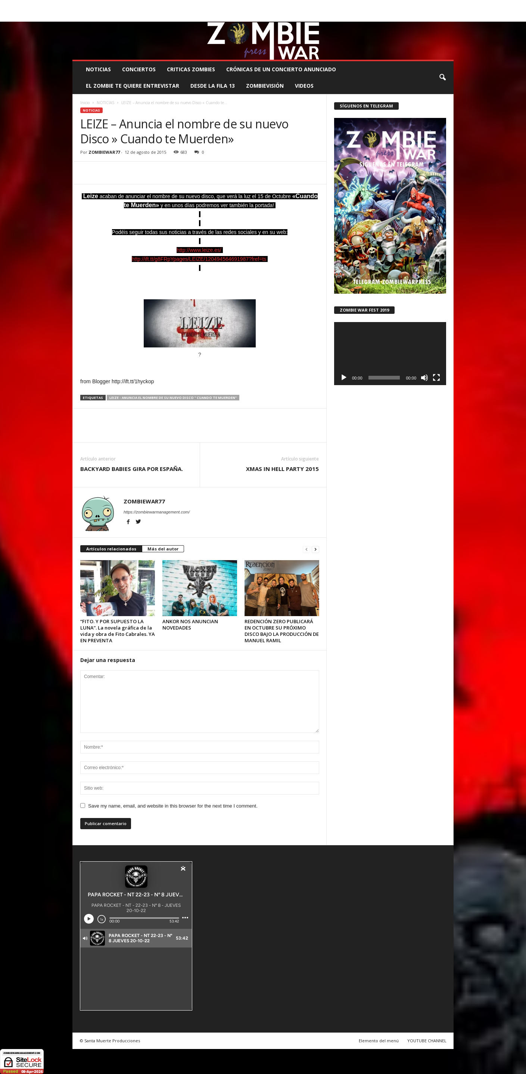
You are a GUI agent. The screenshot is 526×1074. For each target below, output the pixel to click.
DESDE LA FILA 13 (212, 85)
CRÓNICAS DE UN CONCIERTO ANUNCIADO (281, 69)
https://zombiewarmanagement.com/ (157, 512)
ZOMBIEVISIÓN (265, 85)
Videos (304, 85)
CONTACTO (357, 5)
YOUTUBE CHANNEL (426, 1040)
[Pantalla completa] (436, 377)
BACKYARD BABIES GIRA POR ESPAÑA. (131, 468)
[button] (442, 77)
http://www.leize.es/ (199, 250)
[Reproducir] (344, 377)
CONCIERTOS (139, 69)
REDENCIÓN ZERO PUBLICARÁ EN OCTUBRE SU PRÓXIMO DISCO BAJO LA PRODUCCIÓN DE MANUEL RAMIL (282, 631)
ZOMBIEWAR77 (104, 152)
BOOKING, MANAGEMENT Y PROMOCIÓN (115, 5)
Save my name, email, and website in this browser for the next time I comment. (173, 806)
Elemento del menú (379, 1040)
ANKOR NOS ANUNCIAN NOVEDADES (190, 624)
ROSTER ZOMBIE (392, 5)
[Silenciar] (424, 377)
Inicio (85, 102)
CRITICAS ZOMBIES (191, 69)
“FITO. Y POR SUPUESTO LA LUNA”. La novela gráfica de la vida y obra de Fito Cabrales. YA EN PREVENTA (117, 631)
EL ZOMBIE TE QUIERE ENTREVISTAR (132, 85)
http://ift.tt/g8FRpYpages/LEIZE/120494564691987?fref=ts (199, 259)
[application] (390, 353)
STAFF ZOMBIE (323, 5)
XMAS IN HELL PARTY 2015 (282, 468)
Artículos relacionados (111, 549)
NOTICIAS (98, 69)
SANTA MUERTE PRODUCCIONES (199, 5)
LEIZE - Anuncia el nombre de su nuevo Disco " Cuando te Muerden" (173, 397)
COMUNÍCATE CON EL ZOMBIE (270, 5)
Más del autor (162, 549)
